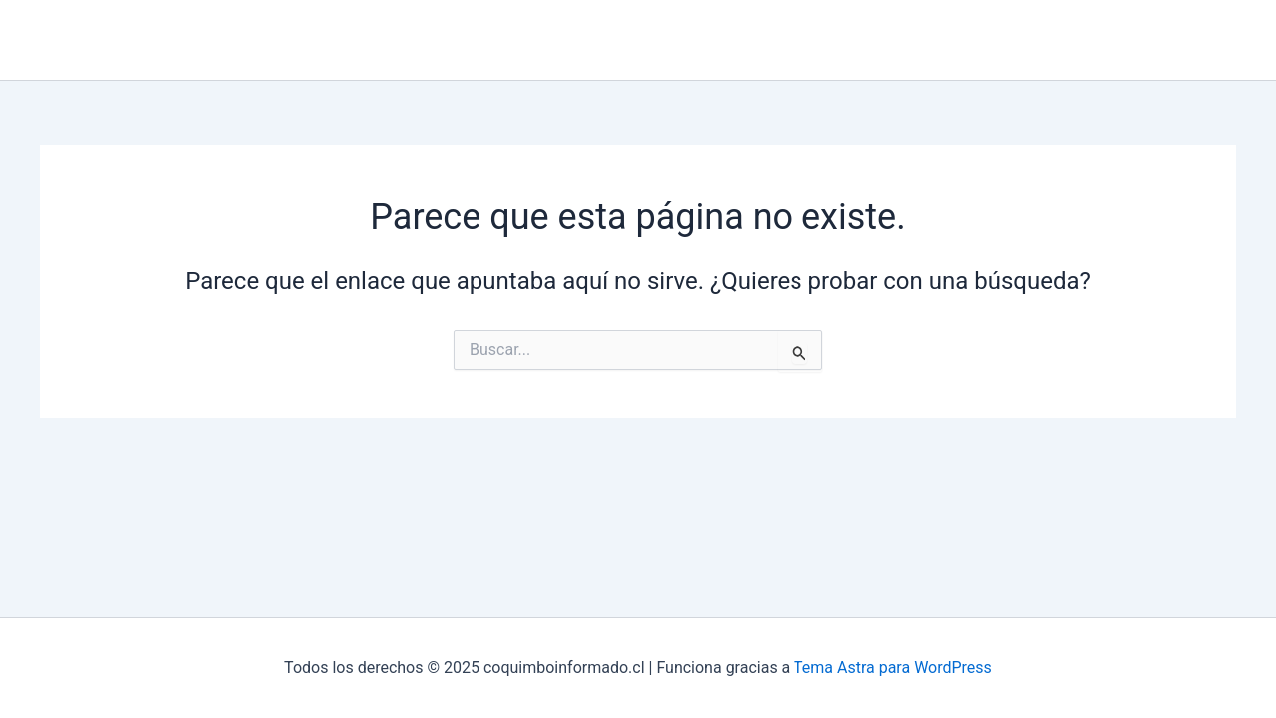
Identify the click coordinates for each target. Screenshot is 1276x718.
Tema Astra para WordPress (893, 667)
